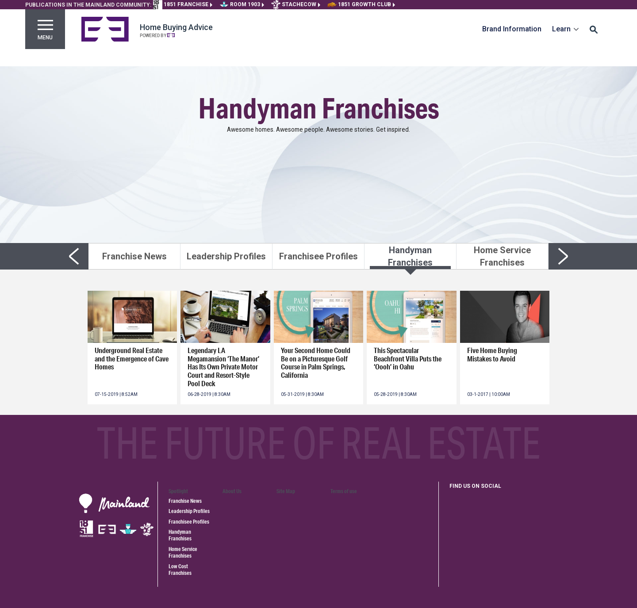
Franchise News (185, 501)
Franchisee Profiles (189, 521)
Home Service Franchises (183, 552)
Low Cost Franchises (180, 569)
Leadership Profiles (189, 511)
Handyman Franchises (180, 535)
